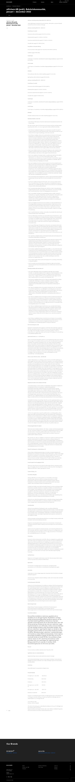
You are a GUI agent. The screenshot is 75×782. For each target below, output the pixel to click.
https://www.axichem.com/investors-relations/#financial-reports (40, 710)
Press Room (40, 767)
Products (34, 2)
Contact (55, 767)
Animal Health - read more (11, 752)
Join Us (55, 765)
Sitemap (55, 768)
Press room (67, 0)
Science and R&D (25, 767)
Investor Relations (63, 2)
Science (42, 2)
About (52, 2)
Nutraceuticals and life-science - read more (46, 752)
